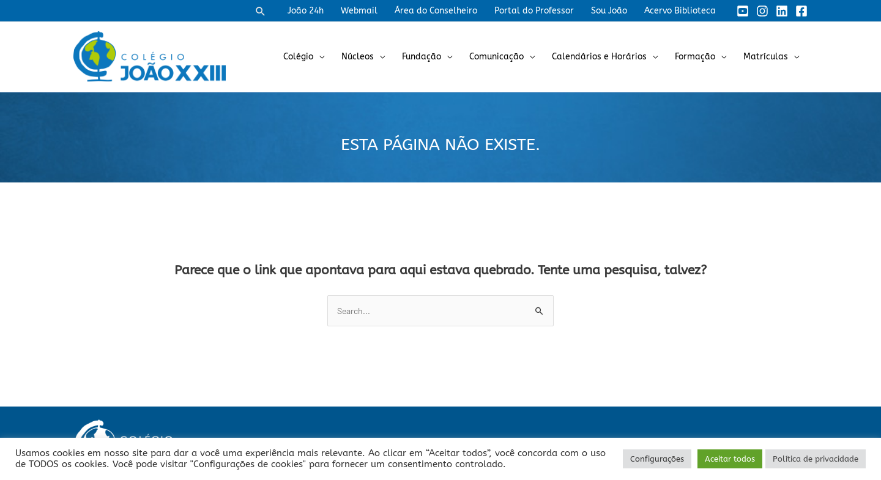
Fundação (421, 56)
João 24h (306, 11)
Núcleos (357, 56)
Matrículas (765, 56)
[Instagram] (762, 11)
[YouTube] (743, 11)
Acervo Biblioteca (680, 11)
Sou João (609, 11)
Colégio (298, 56)
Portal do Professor (534, 11)
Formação (695, 56)
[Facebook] (801, 11)
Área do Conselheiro (436, 11)
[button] (261, 11)
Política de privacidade (815, 458)
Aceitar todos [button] (730, 458)
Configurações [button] (657, 458)
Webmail (359, 11)
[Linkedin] (782, 11)
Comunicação (496, 56)
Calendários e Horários (599, 56)
